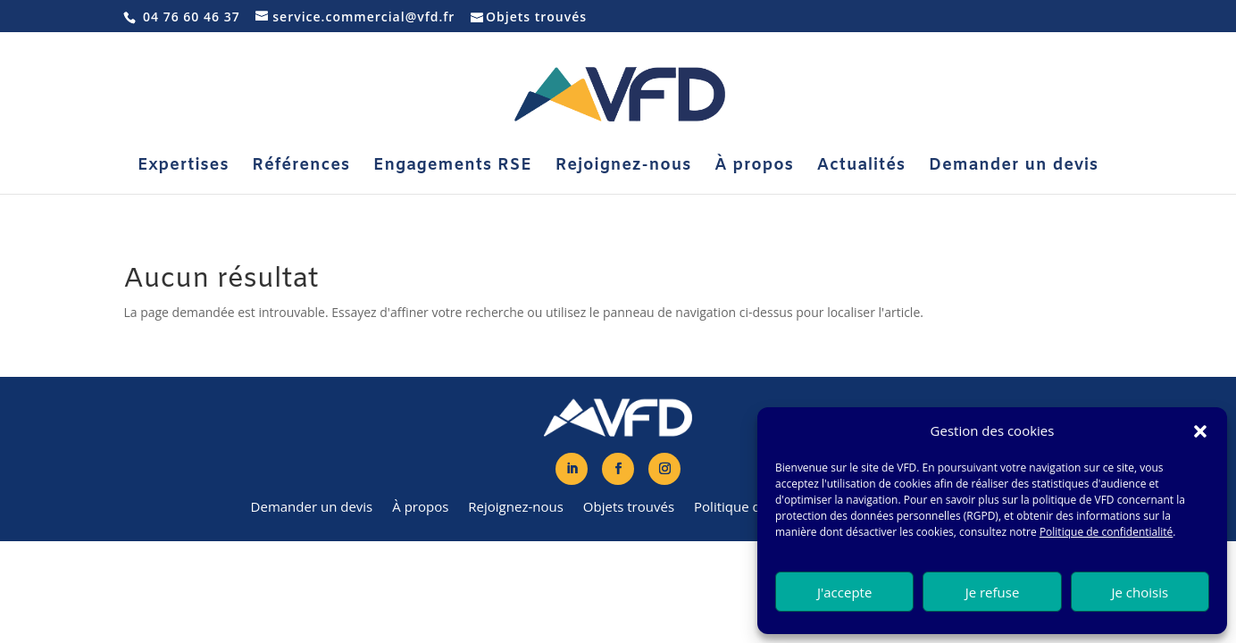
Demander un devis (1013, 167)
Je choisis (1140, 592)
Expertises (184, 167)
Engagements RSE (452, 167)
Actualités (861, 167)
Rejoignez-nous (623, 167)
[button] (1200, 431)
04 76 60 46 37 (191, 16)
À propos (754, 167)
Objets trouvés (536, 16)
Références (301, 167)
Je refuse (992, 592)
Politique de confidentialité (1106, 531)
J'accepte (844, 592)
